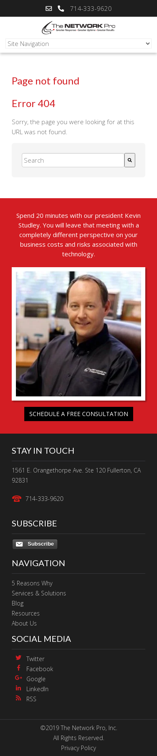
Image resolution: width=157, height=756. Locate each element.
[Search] (129, 160)
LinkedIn (37, 689)
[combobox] (73, 160)
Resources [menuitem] (26, 613)
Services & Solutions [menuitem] (39, 593)
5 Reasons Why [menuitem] (32, 583)
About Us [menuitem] (24, 623)
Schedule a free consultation (78, 414)
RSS (31, 699)
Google (36, 679)
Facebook (39, 669)
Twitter (35, 659)
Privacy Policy (78, 748)
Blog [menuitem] (17, 603)
